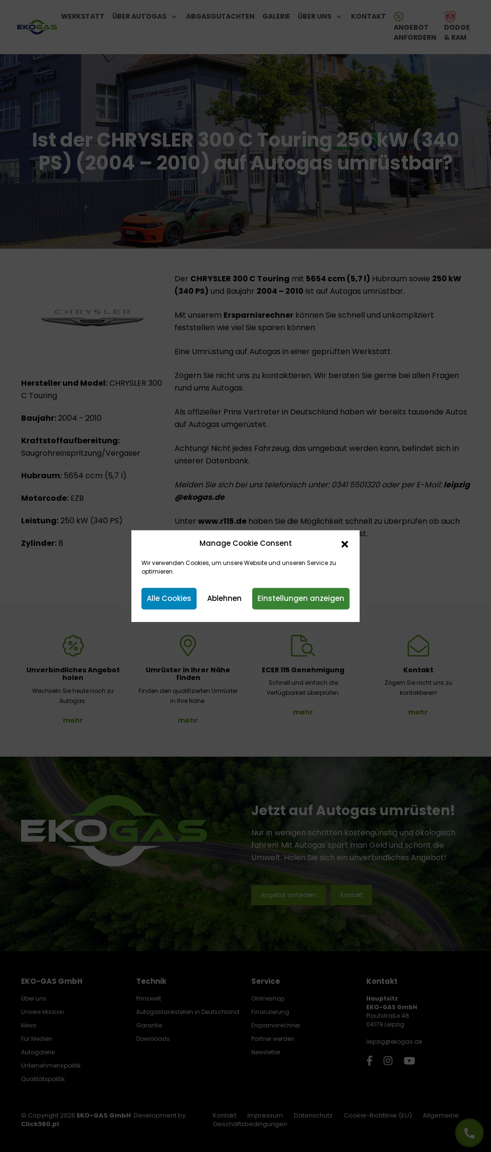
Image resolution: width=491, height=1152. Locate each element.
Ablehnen (224, 598)
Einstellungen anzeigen (300, 598)
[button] (345, 543)
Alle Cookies (169, 598)
